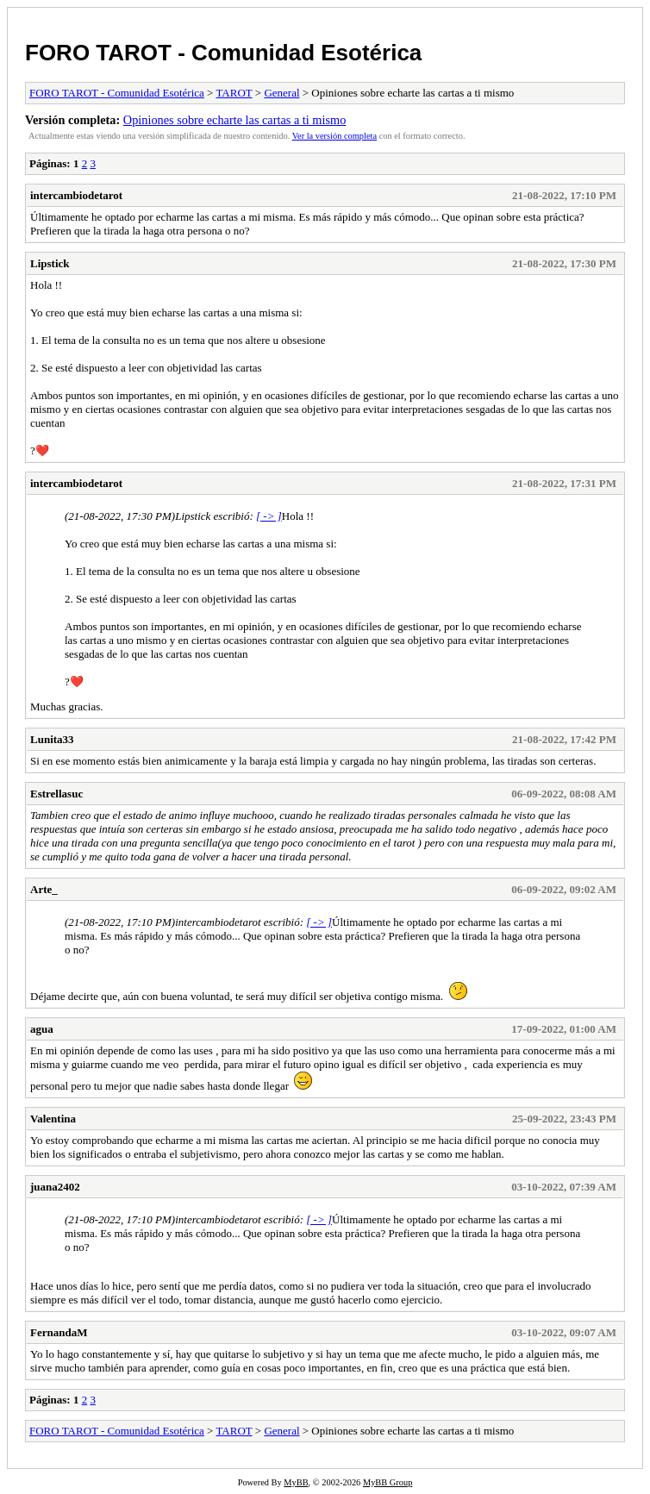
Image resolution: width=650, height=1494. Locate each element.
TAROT (234, 92)
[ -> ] (269, 515)
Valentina (53, 1118)
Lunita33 (52, 739)
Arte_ (44, 889)
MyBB (296, 1482)
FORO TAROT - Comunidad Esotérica (223, 53)
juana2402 (55, 1186)
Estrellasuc (56, 793)
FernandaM (58, 1332)
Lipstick (50, 263)
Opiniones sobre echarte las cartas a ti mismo (234, 120)
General (281, 92)
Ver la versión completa (334, 136)
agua (41, 1028)
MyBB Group (387, 1482)
